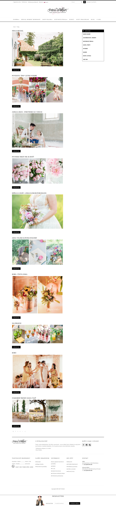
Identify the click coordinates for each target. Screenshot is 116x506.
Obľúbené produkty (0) (33, 2)
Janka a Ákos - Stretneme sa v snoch (27, 112)
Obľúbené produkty (72, 466)
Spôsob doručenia (56, 471)
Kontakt (39, 461)
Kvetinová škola (88, 41)
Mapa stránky (40, 464)
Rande (85, 52)
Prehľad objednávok (73, 464)
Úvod (14, 26)
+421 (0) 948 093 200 (24, 467)
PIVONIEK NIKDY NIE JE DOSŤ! (23, 157)
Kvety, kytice (87, 56)
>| (25, 431)
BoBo (14, 353)
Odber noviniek (72, 469)
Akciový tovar (71, 471)
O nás (53, 468)
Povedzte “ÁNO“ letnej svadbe (24, 75)
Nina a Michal (17, 31)
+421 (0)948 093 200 (87, 464)
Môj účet (41, 2)
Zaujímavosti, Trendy (89, 37)
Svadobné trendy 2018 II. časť (24, 398)
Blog (18, 26)
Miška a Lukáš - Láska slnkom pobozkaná (29, 193)
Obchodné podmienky (57, 476)
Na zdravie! (16, 323)
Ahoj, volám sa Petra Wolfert (24, 238)
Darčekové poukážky (42, 466)
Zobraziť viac (16, 70)
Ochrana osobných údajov (58, 473)
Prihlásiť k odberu (74, 503)
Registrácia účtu (17, 2)
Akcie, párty (86, 45)
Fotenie (85, 48)
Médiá (53, 466)
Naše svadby (86, 34)
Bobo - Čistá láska (19, 274)
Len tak (85, 59)
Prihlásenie (24, 2)
